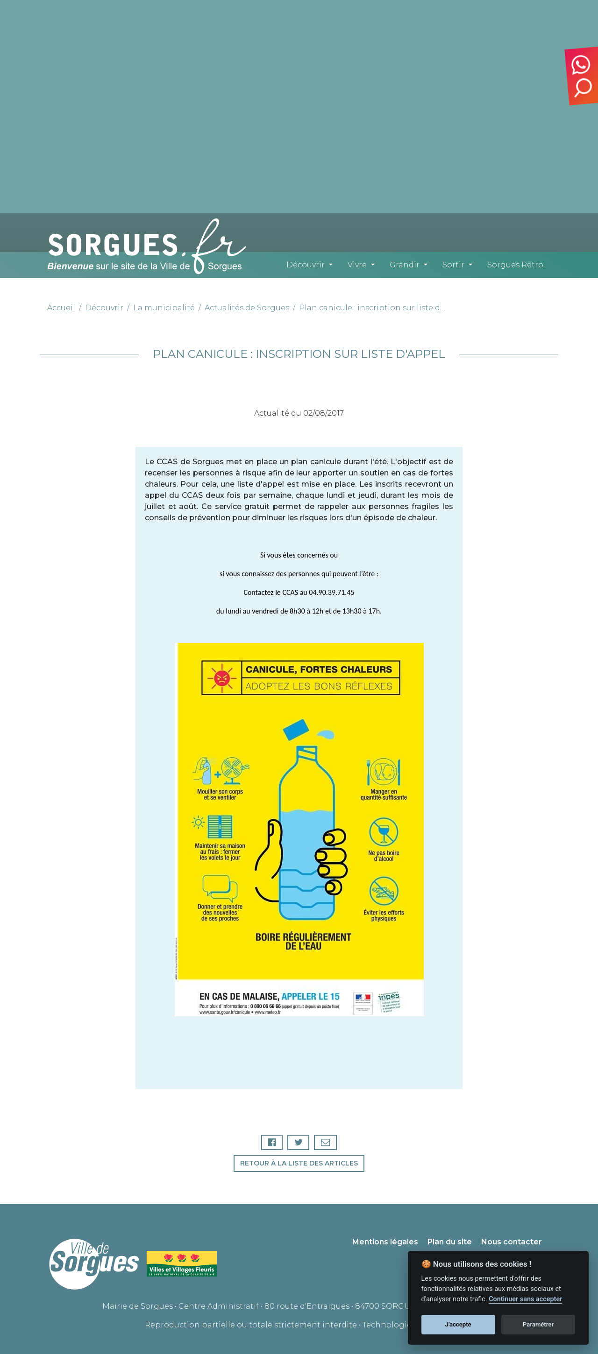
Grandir (405, 264)
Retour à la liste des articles (299, 1163)
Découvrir (305, 264)
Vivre (357, 264)
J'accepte (458, 1324)
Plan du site (449, 1241)
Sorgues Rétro (515, 264)
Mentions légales (385, 1241)
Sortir (453, 264)
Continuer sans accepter (525, 1299)
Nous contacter (511, 1241)
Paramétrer (538, 1324)
